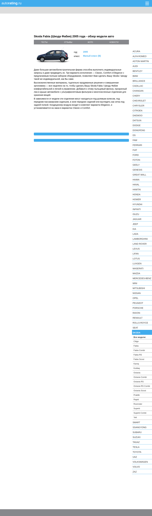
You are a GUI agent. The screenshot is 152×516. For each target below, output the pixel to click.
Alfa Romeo (139, 56)
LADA (135, 234)
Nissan (137, 293)
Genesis (137, 170)
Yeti (135, 417)
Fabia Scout (139, 359)
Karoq (136, 364)
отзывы (68, 42)
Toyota (137, 452)
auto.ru (12, 3)
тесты (44, 42)
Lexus (136, 249)
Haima (136, 179)
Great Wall (139, 174)
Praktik (137, 395)
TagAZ (136, 442)
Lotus (136, 258)
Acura (136, 51)
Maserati (138, 268)
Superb (137, 408)
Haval (136, 184)
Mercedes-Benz (142, 278)
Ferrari (137, 145)
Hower (137, 199)
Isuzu (136, 214)
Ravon (136, 313)
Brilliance (139, 81)
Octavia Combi (140, 377)
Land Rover (140, 244)
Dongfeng (139, 130)
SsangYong (139, 427)
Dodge (136, 125)
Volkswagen (140, 462)
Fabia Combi (139, 350)
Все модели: (140, 337)
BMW (135, 76)
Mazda (136, 273)
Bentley (137, 71)
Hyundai (137, 204)
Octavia (137, 373)
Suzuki (136, 437)
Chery (136, 96)
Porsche (138, 308)
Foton (136, 160)
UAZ (135, 457)
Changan (138, 91)
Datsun (137, 120)
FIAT (135, 150)
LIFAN (136, 253)
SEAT (135, 327)
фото (90, 42)
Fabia (136, 346)
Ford (136, 155)
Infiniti (137, 209)
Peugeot (138, 303)
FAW (135, 140)
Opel (135, 298)
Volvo (136, 467)
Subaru (137, 432)
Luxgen (137, 263)
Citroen (137, 110)
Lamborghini (140, 239)
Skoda (136, 332)
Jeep (135, 224)
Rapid (136, 399)
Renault (137, 318)
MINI (135, 283)
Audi (135, 66)
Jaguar (137, 219)
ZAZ (135, 472)
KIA (134, 229)
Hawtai (137, 189)
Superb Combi (140, 413)
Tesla (136, 447)
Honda (136, 194)
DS (134, 135)
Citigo (136, 341)
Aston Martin (141, 61)
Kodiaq (137, 368)
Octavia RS (139, 381)
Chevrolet (139, 100)
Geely (136, 165)
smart (136, 422)
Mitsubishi (139, 288)
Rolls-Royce (140, 323)
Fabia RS (138, 355)
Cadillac (138, 86)
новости (113, 42)
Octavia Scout (140, 390)
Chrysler (138, 105)
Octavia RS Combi (142, 386)
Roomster (138, 404)
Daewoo (137, 115)
